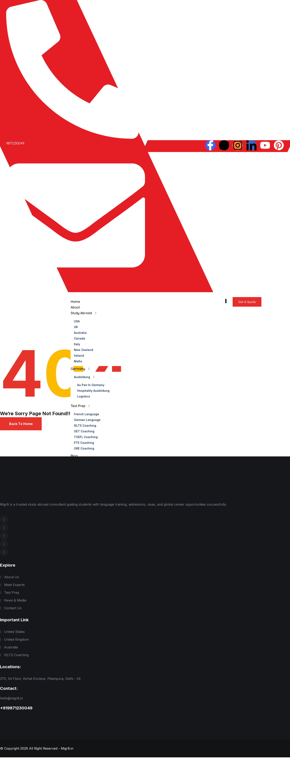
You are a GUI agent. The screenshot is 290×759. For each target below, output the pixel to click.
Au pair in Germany (90, 385)
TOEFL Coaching (85, 437)
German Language (87, 420)
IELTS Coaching (85, 425)
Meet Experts (14, 586)
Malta (78, 361)
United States (14, 633)
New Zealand (83, 350)
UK (76, 327)
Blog (74, 456)
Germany (77, 369)
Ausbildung (82, 377)
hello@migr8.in (11, 700)
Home (75, 302)
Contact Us (12, 610)
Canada (79, 338)
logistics (83, 396)
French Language (86, 414)
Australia (80, 332)
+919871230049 (16, 709)
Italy (77, 344)
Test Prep (77, 406)
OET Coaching (84, 431)
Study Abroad (81, 313)
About (75, 307)
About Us (11, 579)
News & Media (15, 602)
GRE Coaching (84, 448)
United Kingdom (16, 641)
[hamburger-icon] (225, 301)
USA (76, 321)
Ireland (79, 355)
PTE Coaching (84, 442)
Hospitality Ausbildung (93, 390)
